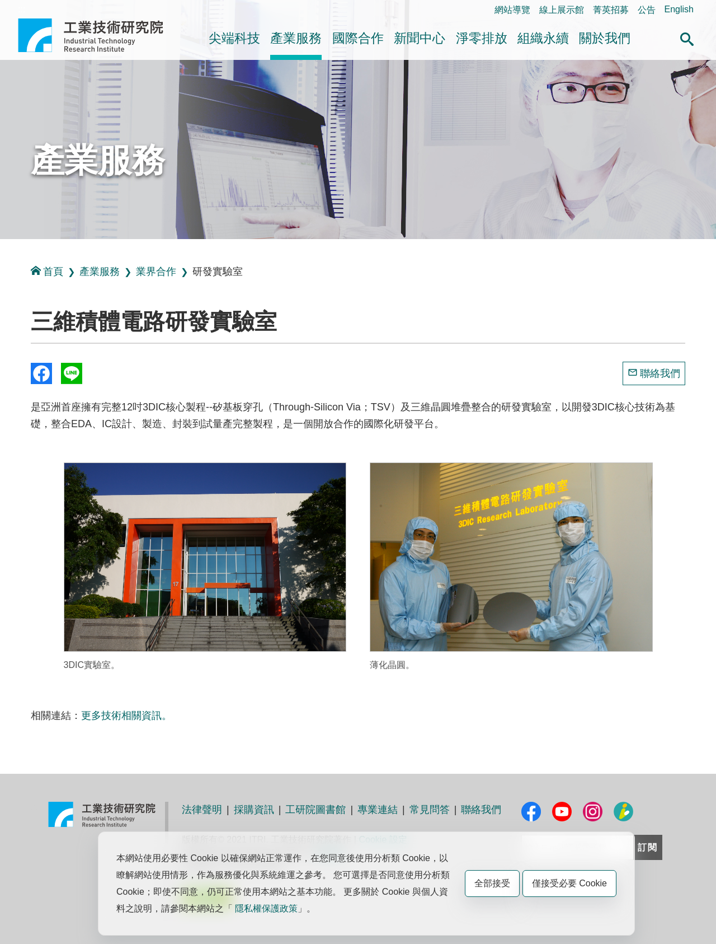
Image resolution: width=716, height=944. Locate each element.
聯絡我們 (660, 373)
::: (21, 9)
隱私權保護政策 (266, 908)
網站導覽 (512, 10)
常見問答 (429, 809)
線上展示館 (561, 10)
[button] (687, 37)
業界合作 (156, 271)
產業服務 (296, 38)
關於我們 (604, 38)
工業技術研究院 (98, 35)
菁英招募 (611, 10)
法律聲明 (202, 809)
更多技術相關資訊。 (126, 715)
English (679, 9)
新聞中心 (419, 38)
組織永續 (543, 38)
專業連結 (377, 809)
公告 (647, 10)
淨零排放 (481, 38)
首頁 (47, 271)
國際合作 (358, 38)
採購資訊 (254, 809)
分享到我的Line (71, 373)
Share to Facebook (41, 373)
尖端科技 (234, 38)
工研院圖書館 (315, 809)
